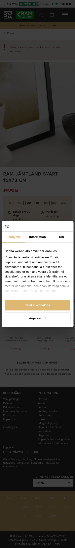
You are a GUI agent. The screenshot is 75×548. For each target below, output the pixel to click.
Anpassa (37, 318)
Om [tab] (61, 237)
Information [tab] (37, 237)
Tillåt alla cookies (37, 305)
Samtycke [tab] (14, 237)
